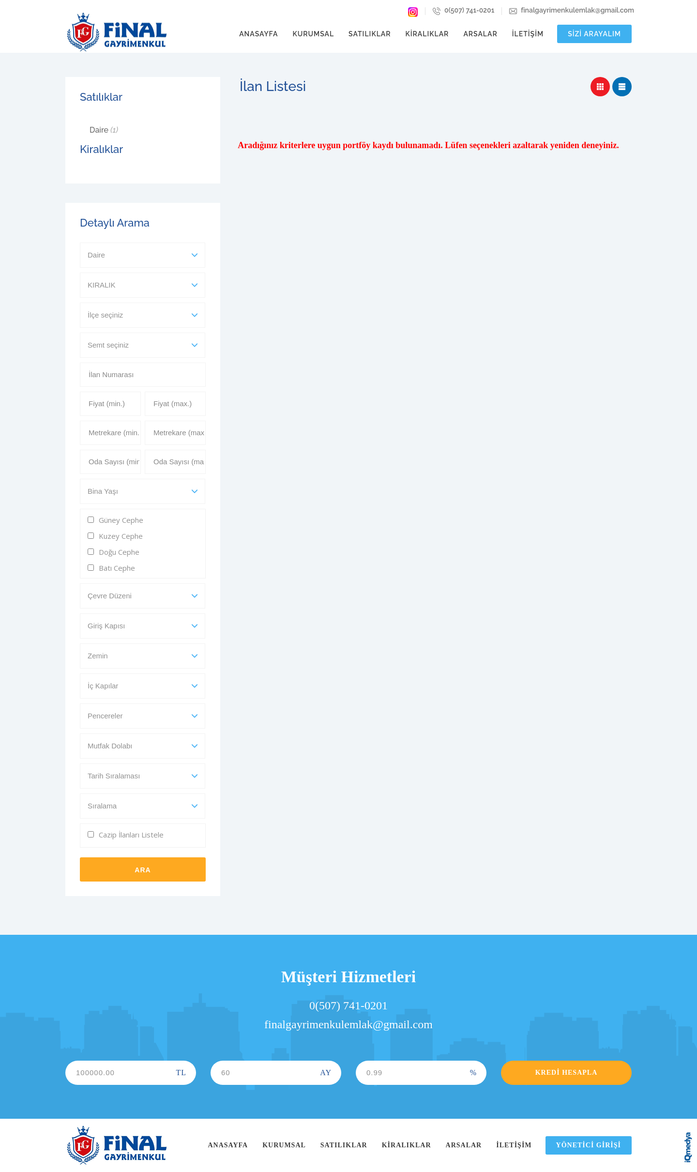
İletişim (528, 34)
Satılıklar (369, 34)
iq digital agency (688, 1147)
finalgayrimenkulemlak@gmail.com (571, 11)
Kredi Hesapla (566, 1072)
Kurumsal (313, 34)
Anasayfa (258, 34)
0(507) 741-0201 (463, 11)
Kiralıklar (427, 34)
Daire (104, 130)
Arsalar (480, 34)
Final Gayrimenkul (116, 32)
